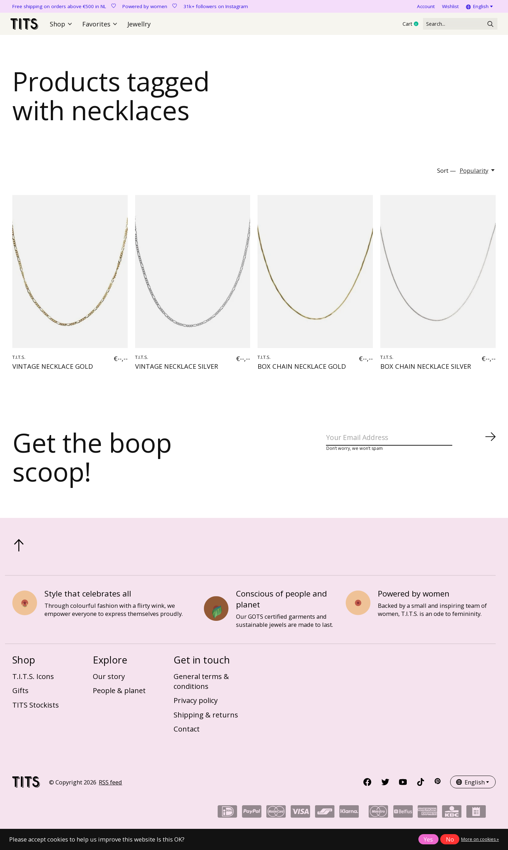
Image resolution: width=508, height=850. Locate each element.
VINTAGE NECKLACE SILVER (176, 369)
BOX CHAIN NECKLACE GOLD (302, 369)
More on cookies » (480, 839)
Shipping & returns (206, 718)
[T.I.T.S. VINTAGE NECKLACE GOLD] (70, 274)
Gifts (20, 694)
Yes (428, 839)
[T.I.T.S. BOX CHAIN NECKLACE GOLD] (315, 274)
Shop (63, 26)
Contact (187, 732)
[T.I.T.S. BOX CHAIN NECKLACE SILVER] (438, 274)
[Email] (411, 442)
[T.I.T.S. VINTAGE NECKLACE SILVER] (192, 274)
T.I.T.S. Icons (33, 679)
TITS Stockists (35, 708)
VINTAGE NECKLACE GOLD (52, 369)
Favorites (100, 26)
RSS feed (110, 785)
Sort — (446, 174)
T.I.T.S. (18, 360)
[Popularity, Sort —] (478, 174)
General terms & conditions (201, 684)
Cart (398, 26)
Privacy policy (196, 704)
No (450, 839)
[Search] (453, 25)
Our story (109, 679)
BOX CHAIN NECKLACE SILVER (425, 369)
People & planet (119, 694)
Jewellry (138, 26)
